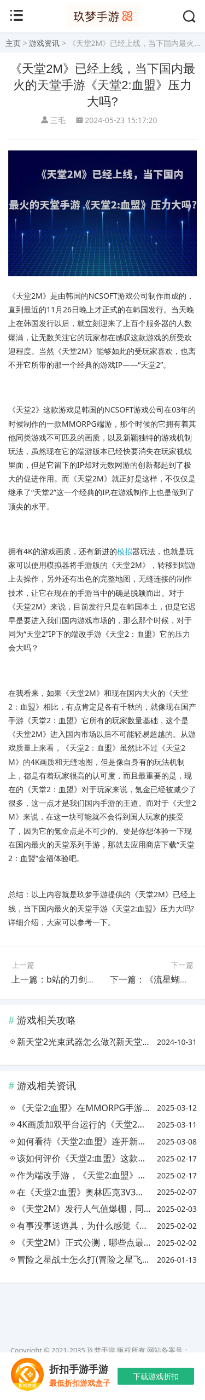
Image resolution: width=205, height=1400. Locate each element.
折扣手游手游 (78, 1369)
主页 (13, 43)
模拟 (124, 551)
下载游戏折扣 (156, 1376)
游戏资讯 (44, 43)
